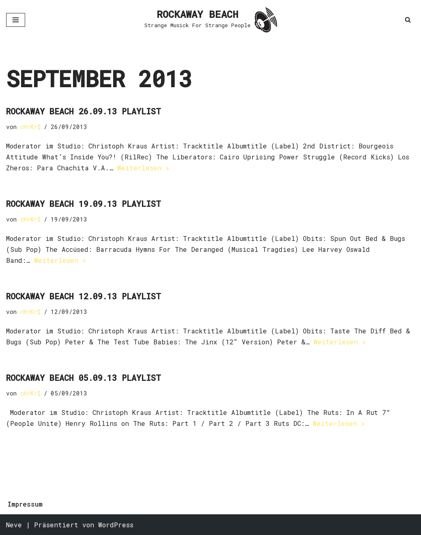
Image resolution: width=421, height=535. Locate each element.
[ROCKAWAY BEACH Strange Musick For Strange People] (210, 19)
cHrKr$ (30, 127)
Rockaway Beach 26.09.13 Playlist (83, 111)
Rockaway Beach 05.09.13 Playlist (83, 377)
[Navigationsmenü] (15, 20)
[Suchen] (408, 20)
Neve (14, 524)
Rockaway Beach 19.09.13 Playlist (83, 203)
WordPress (115, 524)
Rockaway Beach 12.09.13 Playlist (83, 296)
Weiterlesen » (143, 167)
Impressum (25, 504)
